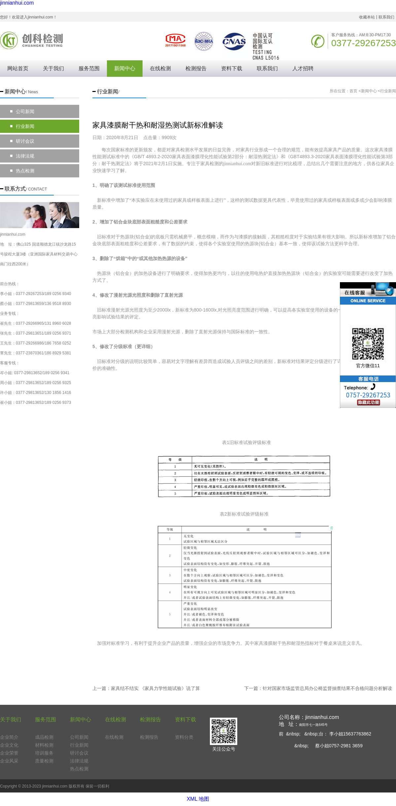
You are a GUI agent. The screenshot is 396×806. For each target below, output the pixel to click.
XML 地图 (198, 799)
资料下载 (231, 68)
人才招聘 (303, 68)
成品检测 (44, 737)
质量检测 (44, 760)
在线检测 (160, 68)
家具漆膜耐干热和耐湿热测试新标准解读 (157, 125)
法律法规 (22, 156)
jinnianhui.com (17, 3)
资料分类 (184, 737)
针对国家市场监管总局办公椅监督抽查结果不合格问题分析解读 (327, 688)
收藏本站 (367, 17)
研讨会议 (22, 141)
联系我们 (386, 17)
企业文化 (9, 745)
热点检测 (22, 171)
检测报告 (196, 68)
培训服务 (44, 753)
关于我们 (53, 68)
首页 (353, 91)
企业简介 (9, 737)
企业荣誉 (9, 753)
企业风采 (9, 760)
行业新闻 (22, 126)
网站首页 (17, 68)
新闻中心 (124, 68)
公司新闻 (22, 111)
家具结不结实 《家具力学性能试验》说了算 (155, 688)
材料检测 (44, 745)
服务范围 (89, 68)
